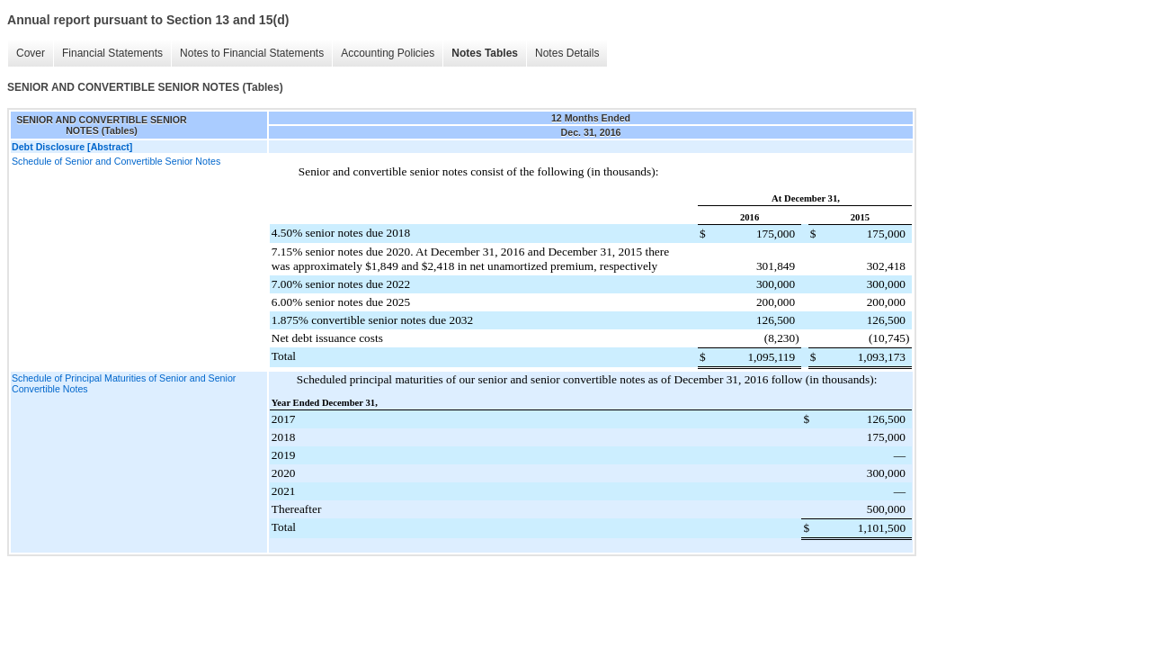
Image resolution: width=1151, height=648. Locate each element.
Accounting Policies (387, 53)
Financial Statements (112, 53)
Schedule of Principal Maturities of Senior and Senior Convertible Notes (124, 383)
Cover (30, 53)
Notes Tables (484, 53)
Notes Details (567, 53)
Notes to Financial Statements (252, 53)
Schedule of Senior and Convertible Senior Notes (116, 161)
